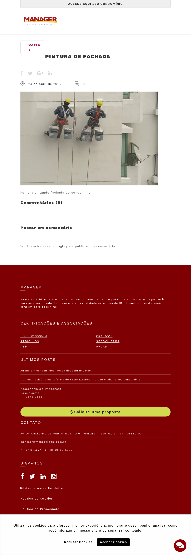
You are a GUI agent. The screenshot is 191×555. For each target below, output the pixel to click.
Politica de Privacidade (39, 509)
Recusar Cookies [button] (78, 542)
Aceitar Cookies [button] (113, 542)
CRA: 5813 (104, 336)
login (61, 246)
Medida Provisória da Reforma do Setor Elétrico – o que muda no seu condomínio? (81, 379)
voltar (34, 47)
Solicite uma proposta (95, 412)
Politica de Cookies (36, 498)
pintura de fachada (78, 56)
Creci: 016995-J (33, 336)
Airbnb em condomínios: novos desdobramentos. (56, 370)
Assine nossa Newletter (42, 488)
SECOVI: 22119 (107, 341)
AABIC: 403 (29, 341)
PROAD (101, 346)
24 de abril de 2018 (44, 84)
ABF (23, 346)
